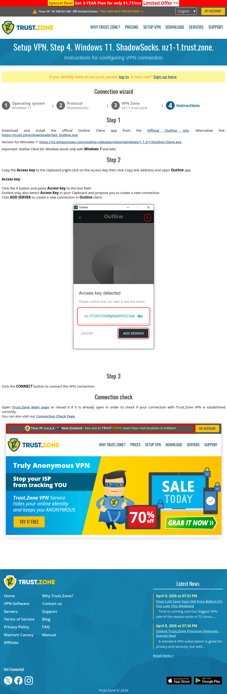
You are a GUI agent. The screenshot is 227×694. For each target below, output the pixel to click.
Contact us (52, 603)
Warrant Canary (18, 634)
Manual (49, 634)
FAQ (46, 626)
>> (160, 3)
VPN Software (16, 603)
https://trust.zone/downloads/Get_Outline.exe (40, 135)
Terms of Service (19, 619)
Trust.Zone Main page (30, 407)
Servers (196, 27)
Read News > (163, 655)
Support (215, 27)
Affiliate (11, 642)
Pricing (131, 27)
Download (175, 27)
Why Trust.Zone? (105, 27)
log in (124, 76)
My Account (213, 11)
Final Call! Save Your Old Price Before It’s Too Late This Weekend (189, 603)
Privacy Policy (16, 626)
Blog (46, 619)
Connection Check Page (55, 416)
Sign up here (164, 76)
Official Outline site (168, 130)
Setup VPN (152, 27)
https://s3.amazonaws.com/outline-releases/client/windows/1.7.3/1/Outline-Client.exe (110, 142)
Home (9, 595)
